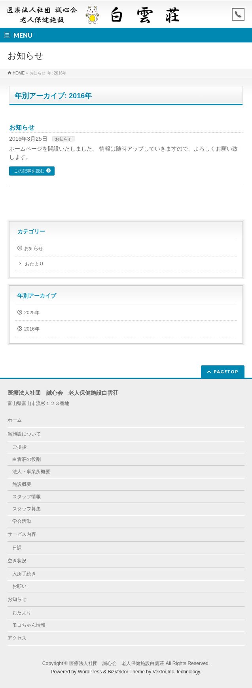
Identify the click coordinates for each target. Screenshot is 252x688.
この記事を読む (29, 170)
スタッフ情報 (26, 496)
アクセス (17, 638)
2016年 (32, 329)
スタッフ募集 (26, 509)
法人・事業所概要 (31, 471)
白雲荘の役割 (26, 459)
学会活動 (21, 521)
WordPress (90, 672)
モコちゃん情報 (28, 625)
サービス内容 (22, 534)
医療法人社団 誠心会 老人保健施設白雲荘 (116, 663)
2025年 (32, 312)
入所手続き (24, 574)
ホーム (15, 420)
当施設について (24, 434)
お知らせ (21, 127)
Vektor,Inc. (164, 672)
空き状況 (17, 561)
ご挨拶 (19, 447)
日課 (17, 547)
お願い (19, 586)
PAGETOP (226, 371)
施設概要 (21, 484)
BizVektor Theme (126, 672)
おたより (34, 264)
